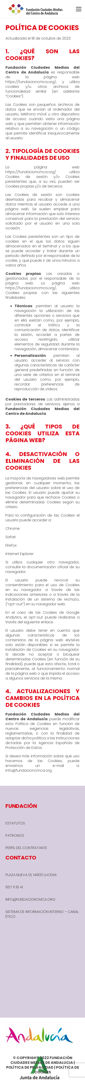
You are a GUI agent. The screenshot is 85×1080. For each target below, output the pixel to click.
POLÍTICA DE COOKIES (56, 1070)
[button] (78, 9)
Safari (10, 537)
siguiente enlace (38, 622)
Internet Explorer (19, 553)
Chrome (12, 528)
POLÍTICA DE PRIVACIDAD (29, 1067)
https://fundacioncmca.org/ (30, 81)
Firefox (11, 545)
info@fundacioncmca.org (28, 770)
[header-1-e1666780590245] (36, 9)
